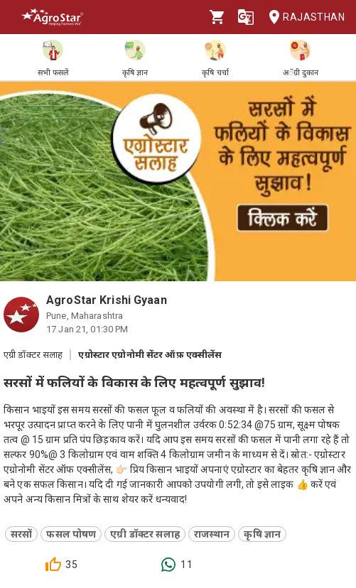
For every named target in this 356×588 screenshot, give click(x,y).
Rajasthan (302, 17)
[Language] (246, 17)
